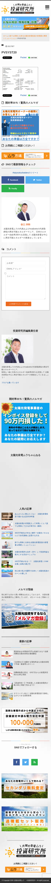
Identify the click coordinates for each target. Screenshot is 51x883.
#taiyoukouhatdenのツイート (25, 173)
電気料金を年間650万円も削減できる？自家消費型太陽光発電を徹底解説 (31, 652)
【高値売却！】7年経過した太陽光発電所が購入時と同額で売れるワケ (31, 684)
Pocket (23, 57)
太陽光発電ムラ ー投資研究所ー (25, 880)
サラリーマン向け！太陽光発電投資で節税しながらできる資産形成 (31, 694)
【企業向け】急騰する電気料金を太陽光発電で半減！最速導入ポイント (31, 663)
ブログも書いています (10, 383)
